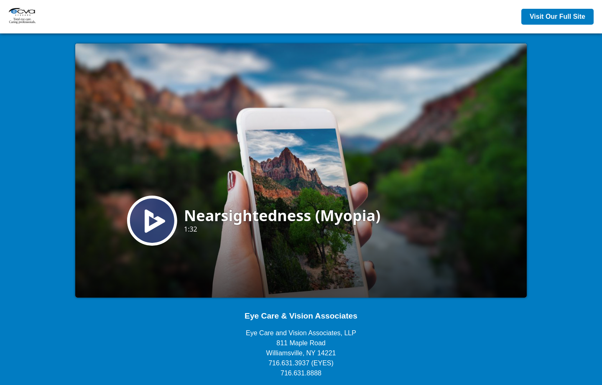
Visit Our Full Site (557, 16)
